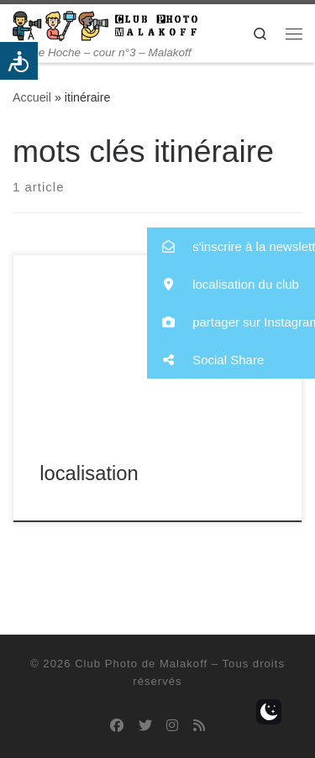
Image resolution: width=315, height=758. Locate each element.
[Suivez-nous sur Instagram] (172, 725)
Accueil (32, 97)
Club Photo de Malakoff (141, 663)
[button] (231, 246)
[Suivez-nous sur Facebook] (116, 725)
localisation (88, 473)
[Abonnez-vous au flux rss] (199, 725)
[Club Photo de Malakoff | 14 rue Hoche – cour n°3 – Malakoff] (105, 24)
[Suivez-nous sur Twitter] (145, 725)
